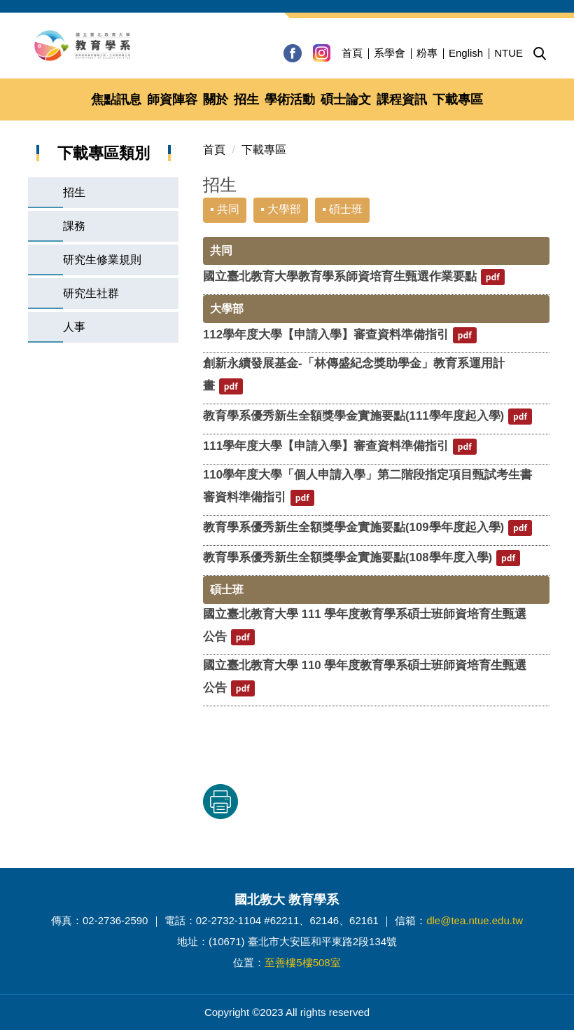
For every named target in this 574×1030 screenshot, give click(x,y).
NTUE (508, 53)
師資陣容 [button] (172, 99)
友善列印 (349, 801)
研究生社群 (91, 293)
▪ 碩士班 (342, 209)
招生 (74, 192)
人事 (74, 327)
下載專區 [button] (458, 99)
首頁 (352, 53)
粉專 (427, 53)
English (466, 53)
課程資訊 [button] (402, 99)
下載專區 (263, 150)
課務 (74, 226)
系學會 (389, 53)
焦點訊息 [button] (116, 99)
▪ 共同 (224, 209)
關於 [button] (215, 99)
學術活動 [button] (290, 99)
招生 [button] (246, 99)
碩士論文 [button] (346, 99)
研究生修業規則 (102, 260)
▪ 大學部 (280, 209)
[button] (540, 54)
